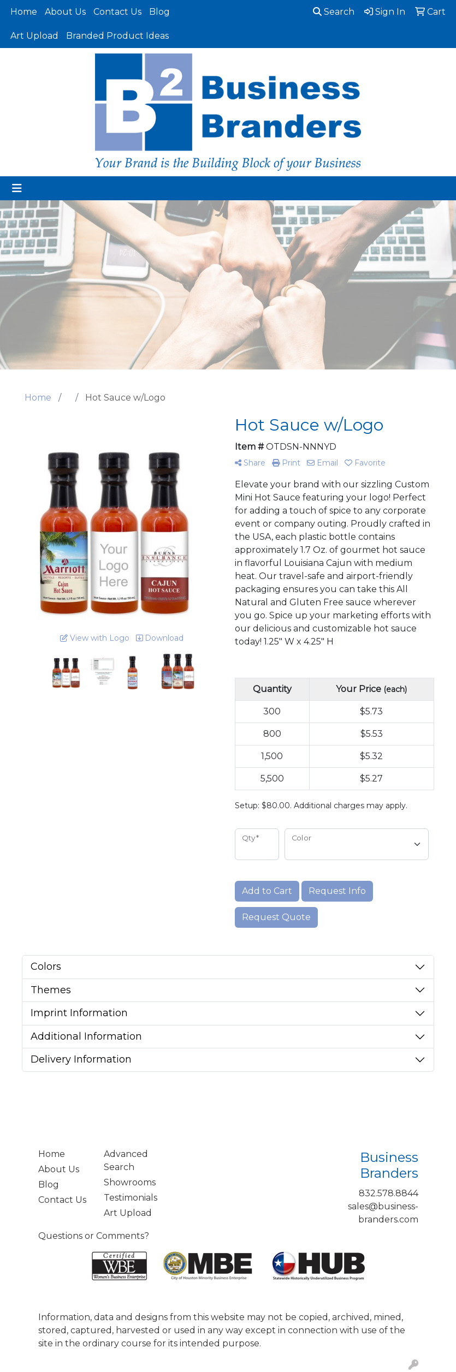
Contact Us (117, 12)
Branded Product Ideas (117, 36)
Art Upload (34, 36)
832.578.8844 (388, 1193)
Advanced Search (126, 1160)
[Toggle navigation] (16, 188)
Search (333, 12)
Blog (159, 12)
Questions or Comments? (93, 1236)
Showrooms (130, 1182)
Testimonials (130, 1197)
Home (23, 12)
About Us (65, 12)
